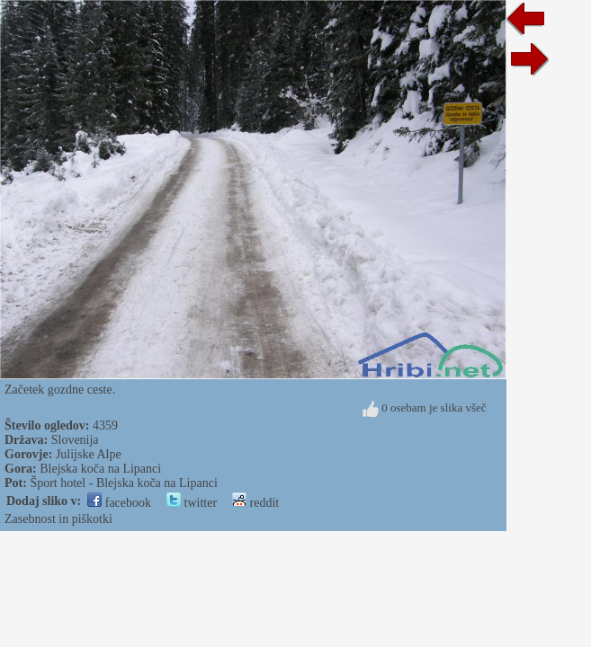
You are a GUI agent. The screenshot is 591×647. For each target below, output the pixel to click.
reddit (255, 503)
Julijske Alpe (88, 454)
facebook (119, 503)
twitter (191, 503)
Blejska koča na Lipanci (100, 468)
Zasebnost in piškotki (58, 519)
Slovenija (75, 440)
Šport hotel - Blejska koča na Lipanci (123, 483)
